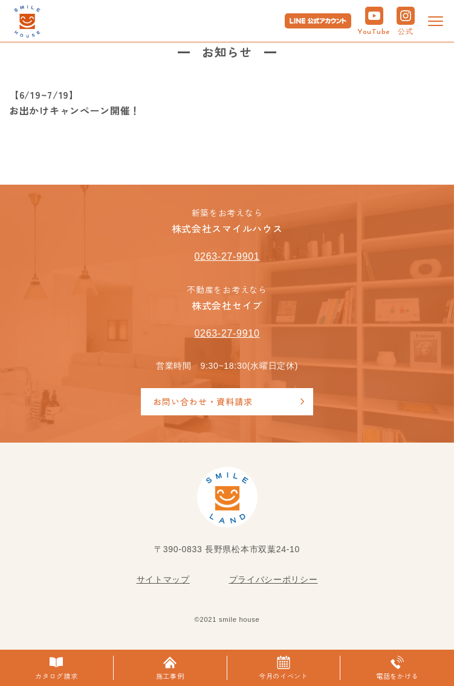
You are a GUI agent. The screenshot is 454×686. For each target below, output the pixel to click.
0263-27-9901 (226, 256)
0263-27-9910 (226, 333)
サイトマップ (163, 579)
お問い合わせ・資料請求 (203, 401)
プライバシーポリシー (273, 579)
